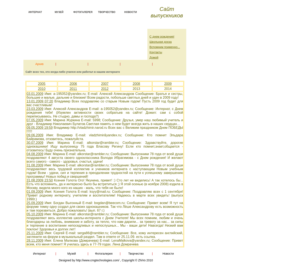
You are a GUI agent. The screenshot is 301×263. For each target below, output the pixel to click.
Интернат (35, 12)
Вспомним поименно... (164, 47)
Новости (130, 12)
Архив (39, 63)
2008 (136, 84)
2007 (105, 84)
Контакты (155, 52)
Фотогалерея (83, 12)
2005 (42, 84)
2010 (42, 89)
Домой (153, 57)
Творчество (106, 12)
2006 (73, 84)
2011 (73, 89)
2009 (168, 84)
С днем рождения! (161, 36)
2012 (105, 89)
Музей (59, 12)
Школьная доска (160, 41)
